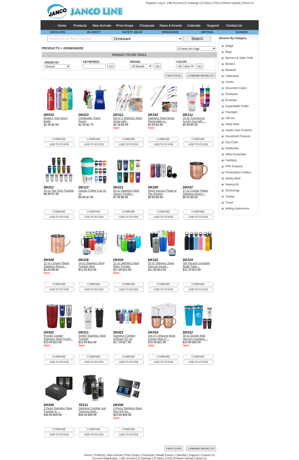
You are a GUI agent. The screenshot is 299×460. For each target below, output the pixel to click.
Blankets (231, 70)
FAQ (216, 3)
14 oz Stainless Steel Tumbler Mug (92, 265)
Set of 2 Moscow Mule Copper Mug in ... (161, 337)
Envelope (231, 100)
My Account (175, 3)
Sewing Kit (232, 184)
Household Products (238, 136)
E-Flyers (206, 3)
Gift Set (230, 118)
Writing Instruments (237, 208)
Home (88, 455)
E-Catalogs (192, 3)
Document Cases (236, 88)
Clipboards (232, 76)
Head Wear (232, 124)
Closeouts (148, 455)
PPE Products (234, 166)
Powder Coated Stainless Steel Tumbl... (58, 337)
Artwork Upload (230, 3)
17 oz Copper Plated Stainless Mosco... (195, 192)
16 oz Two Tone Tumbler (59, 190)
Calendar (181, 455)
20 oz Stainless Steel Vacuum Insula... (161, 265)
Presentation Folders (238, 172)
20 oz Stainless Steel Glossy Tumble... (126, 192)
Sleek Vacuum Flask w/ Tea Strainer (162, 192)
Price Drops (132, 455)
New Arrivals (115, 455)
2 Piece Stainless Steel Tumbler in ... (58, 410)
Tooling (230, 196)
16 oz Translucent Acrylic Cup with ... (194, 120)
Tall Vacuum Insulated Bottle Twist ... (196, 265)
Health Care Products (239, 130)
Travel (229, 202)
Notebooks (232, 148)
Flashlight (231, 112)
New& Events (164, 455)
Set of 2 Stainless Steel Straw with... (127, 120)
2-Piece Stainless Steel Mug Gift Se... (127, 410)
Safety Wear (233, 178)
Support (194, 455)
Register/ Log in (155, 3)
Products (51, 48)
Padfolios (231, 160)
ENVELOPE (57, 32)
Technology (233, 190)
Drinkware (73, 48)
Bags (229, 52)
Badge (230, 46)
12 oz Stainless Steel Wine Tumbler (126, 265)
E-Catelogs (144, 458)
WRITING (207, 32)
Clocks (230, 82)
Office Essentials (236, 154)
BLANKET (93, 32)
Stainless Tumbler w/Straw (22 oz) (124, 337)
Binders (230, 64)
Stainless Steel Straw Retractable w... (161, 120)
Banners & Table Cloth (239, 58)
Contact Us (208, 455)
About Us (248, 3)
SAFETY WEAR (132, 32)
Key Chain (232, 142)
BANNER (242, 32)
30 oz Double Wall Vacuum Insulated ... (195, 337)
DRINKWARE (170, 32)
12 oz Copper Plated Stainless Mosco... (56, 265)
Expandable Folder (237, 106)
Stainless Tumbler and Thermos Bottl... (92, 410)
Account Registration (105, 458)
